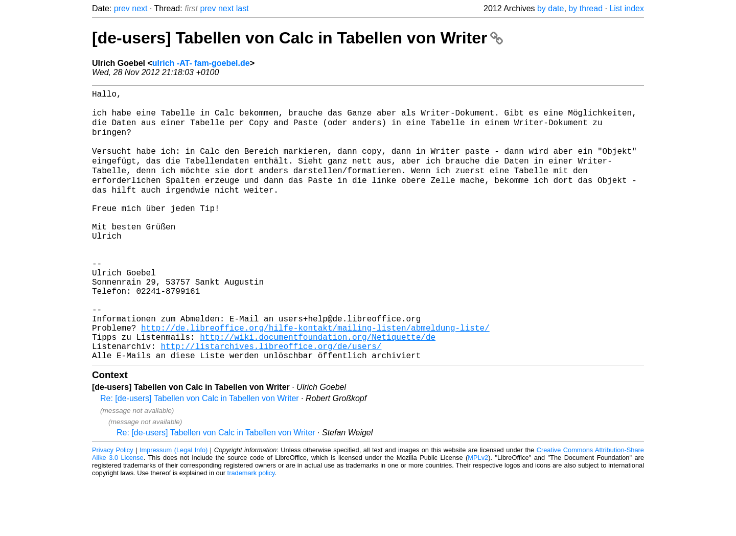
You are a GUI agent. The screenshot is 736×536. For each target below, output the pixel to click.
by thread (585, 8)
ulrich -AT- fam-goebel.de (201, 63)
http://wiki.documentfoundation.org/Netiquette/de (317, 387)
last (242, 8)
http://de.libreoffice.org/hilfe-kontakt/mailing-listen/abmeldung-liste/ (315, 376)
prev (122, 8)
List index (626, 8)
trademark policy (251, 528)
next (139, 8)
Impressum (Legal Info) (174, 505)
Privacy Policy (112, 505)
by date (550, 8)
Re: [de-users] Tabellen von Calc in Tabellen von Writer (199, 453)
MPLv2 (478, 513)
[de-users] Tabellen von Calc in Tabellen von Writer (297, 38)
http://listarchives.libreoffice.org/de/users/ (270, 399)
